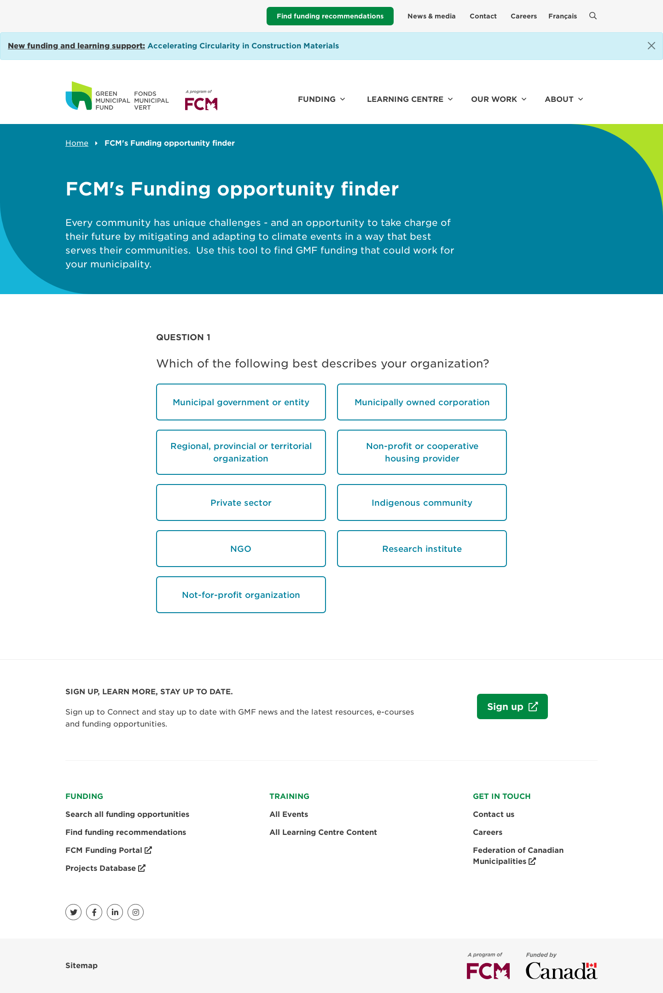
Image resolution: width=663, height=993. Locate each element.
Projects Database (105, 868)
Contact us (493, 814)
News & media (431, 16)
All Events (288, 814)
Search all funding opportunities (127, 814)
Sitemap (81, 965)
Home (76, 143)
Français (562, 16)
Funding (317, 99)
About (559, 99)
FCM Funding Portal (108, 850)
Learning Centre (405, 99)
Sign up (501, 711)
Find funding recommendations (330, 16)
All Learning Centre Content (323, 832)
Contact (483, 16)
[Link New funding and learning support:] (76, 45)
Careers (524, 16)
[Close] (651, 46)
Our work (494, 99)
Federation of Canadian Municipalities (518, 856)
